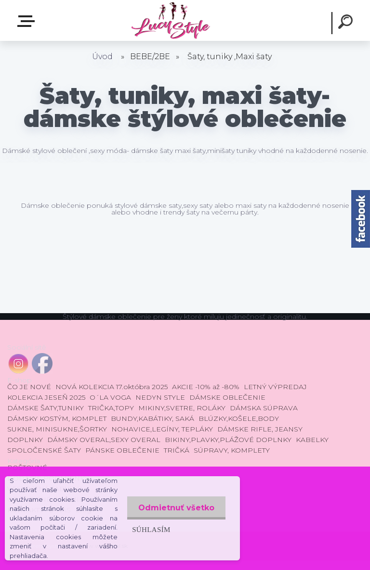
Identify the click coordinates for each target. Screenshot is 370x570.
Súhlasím (149, 529)
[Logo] (170, 20)
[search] (347, 23)
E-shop (28, 21)
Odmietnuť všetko (175, 507)
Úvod (102, 56)
